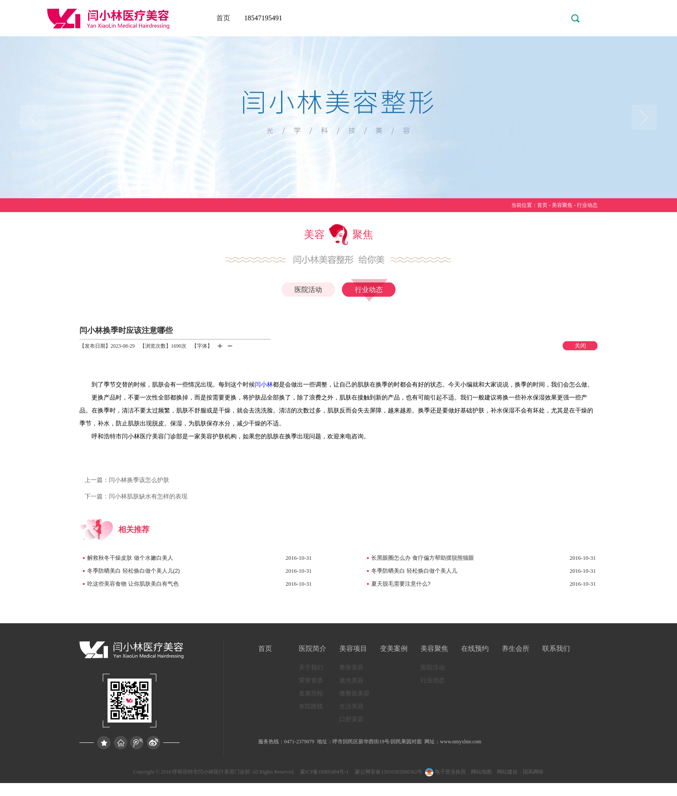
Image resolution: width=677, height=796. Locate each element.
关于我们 (311, 667)
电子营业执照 (445, 772)
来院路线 (311, 706)
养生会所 (515, 648)
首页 (223, 18)
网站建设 (507, 772)
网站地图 (481, 772)
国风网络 (533, 772)
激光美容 (351, 680)
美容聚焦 (562, 205)
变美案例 (394, 648)
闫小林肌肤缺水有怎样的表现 (136, 496)
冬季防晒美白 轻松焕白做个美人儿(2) (133, 571)
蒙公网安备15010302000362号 (388, 772)
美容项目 (353, 648)
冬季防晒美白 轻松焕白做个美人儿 (414, 571)
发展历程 (311, 693)
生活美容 (351, 706)
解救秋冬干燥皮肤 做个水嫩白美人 (130, 558)
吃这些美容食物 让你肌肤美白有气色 (133, 583)
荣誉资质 (311, 680)
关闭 (580, 346)
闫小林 (264, 384)
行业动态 (587, 205)
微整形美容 (354, 693)
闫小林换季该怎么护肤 (127, 480)
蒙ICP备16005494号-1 (324, 772)
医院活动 (308, 289)
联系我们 (556, 648)
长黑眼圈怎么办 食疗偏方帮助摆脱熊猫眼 (422, 558)
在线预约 (475, 648)
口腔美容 (351, 719)
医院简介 (312, 648)
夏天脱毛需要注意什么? (400, 583)
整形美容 (351, 667)
